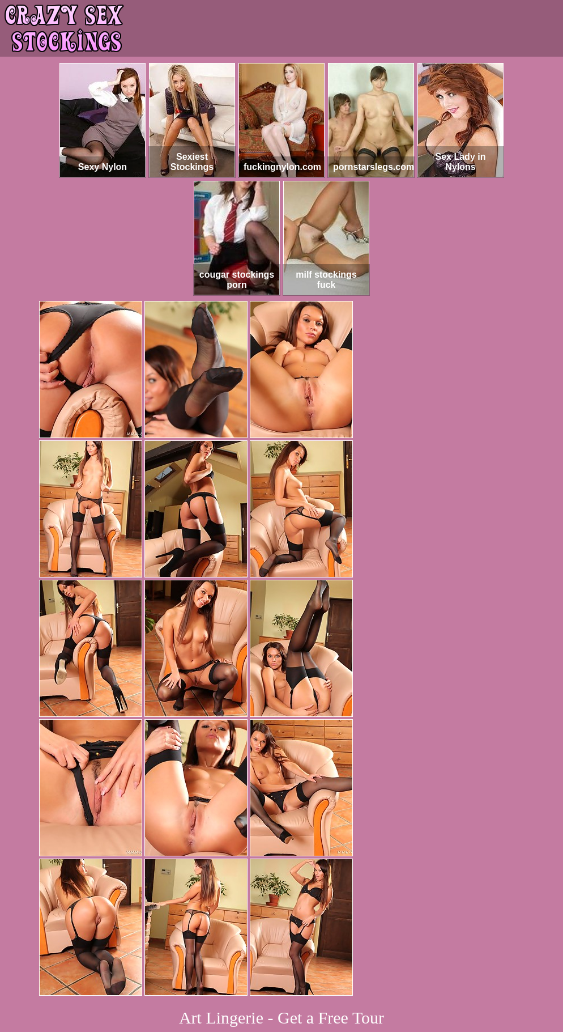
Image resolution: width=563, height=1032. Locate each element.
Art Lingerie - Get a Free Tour (281, 1017)
